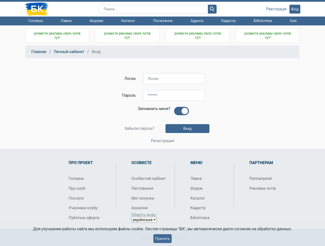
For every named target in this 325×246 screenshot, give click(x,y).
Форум (196, 188)
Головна (35, 21)
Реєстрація (276, 9)
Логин (130, 78)
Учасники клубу (83, 208)
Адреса (197, 21)
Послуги (76, 198)
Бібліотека (263, 21)
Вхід (295, 9)
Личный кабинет (69, 51)
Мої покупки (142, 198)
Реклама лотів (262, 188)
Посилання (163, 21)
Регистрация (162, 141)
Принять (162, 238)
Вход (187, 128)
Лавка (66, 21)
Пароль (129, 95)
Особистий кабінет (148, 178)
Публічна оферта (84, 217)
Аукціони (139, 208)
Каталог (128, 21)
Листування (142, 188)
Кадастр (228, 21)
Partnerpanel (260, 178)
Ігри (293, 21)
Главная (38, 51)
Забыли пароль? (139, 129)
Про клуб (77, 188)
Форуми (96, 21)
